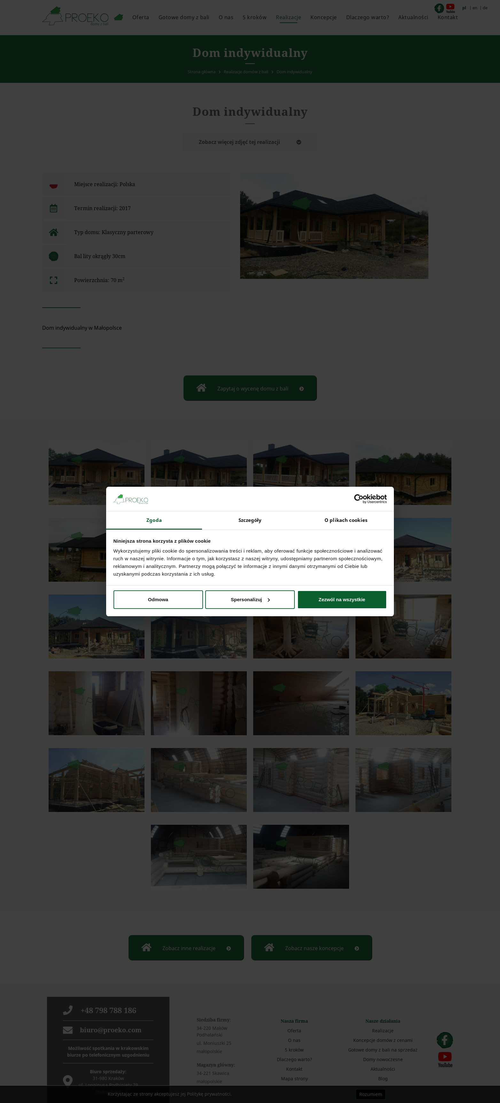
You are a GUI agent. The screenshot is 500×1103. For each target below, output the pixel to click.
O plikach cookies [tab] (345, 520)
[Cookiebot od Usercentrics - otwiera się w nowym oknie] (359, 499)
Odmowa (158, 599)
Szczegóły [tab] (250, 520)
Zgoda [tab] (154, 520)
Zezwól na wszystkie (342, 599)
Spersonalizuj (250, 599)
